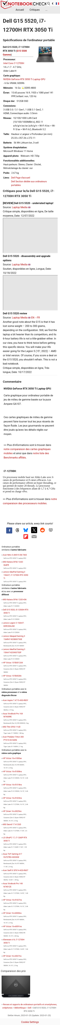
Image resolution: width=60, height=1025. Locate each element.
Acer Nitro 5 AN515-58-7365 (15, 555)
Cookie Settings (30, 1022)
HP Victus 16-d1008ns (12, 771)
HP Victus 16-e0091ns (12, 926)
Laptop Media (19, 207)
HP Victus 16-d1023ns (12, 798)
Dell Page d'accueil (20, 177)
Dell (29, 1008)
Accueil (20, 9)
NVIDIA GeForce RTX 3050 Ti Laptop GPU (24, 79)
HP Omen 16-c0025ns (12, 811)
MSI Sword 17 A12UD (12, 824)
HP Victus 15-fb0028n (12, 676)
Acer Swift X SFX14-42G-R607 (15, 870)
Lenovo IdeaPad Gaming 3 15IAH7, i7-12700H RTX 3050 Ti (15, 575)
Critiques (35, 9)
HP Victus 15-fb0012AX (13, 663)
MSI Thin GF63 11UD (11, 727)
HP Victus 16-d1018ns (12, 785)
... (46, 9)
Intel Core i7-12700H (13, 63)
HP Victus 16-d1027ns (12, 900)
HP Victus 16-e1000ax (12, 758)
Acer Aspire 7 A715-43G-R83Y (15, 700)
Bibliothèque (20, 1008)
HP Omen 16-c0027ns (12, 956)
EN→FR (35, 317)
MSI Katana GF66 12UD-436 (15, 599)
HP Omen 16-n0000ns (12, 913)
